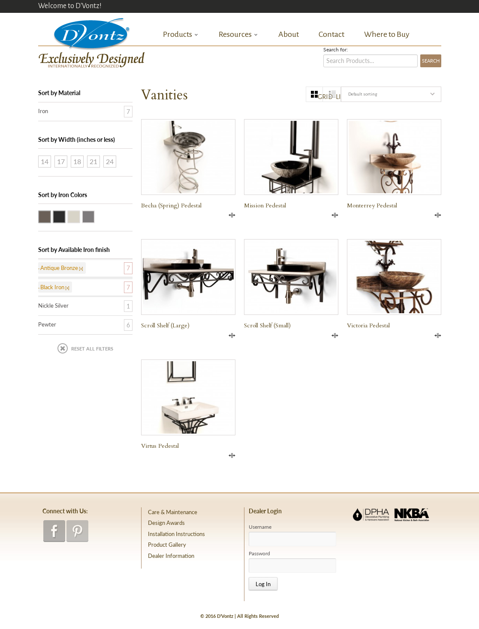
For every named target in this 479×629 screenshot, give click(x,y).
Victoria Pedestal (368, 325)
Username (260, 527)
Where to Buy (387, 34)
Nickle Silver (79, 216)
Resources (238, 34)
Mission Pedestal (265, 205)
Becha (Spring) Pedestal (171, 205)
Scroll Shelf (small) (267, 325)
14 (44, 161)
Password (259, 553)
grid (320, 96)
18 (77, 161)
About (288, 34)
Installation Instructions (176, 533)
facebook (54, 531)
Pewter (94, 216)
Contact (331, 34)
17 (61, 161)
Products (181, 34)
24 (110, 161)
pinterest (77, 531)
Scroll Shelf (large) (165, 325)
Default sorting (362, 94)
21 (93, 161)
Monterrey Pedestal (372, 205)
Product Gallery (167, 544)
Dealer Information (171, 555)
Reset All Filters (92, 348)
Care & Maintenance (172, 512)
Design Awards (166, 522)
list (338, 96)
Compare (232, 215)
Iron (43, 111)
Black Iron (65, 216)
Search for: (335, 49)
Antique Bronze (50, 216)
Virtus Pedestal (160, 446)
